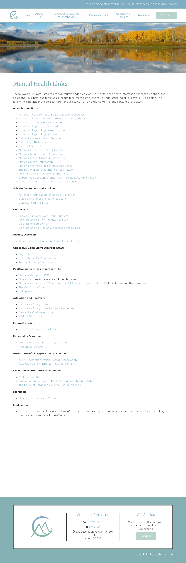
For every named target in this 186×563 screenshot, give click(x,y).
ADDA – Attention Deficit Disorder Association (48, 359)
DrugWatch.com (29, 411)
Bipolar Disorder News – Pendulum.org (43, 215)
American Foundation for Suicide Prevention (47, 194)
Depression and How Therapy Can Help (43, 219)
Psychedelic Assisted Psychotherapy (66, 15)
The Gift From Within (32, 287)
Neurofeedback (99, 15)
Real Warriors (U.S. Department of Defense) (78, 283)
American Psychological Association (42, 130)
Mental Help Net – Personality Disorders (44, 342)
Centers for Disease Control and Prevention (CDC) (50, 181)
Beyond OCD (27, 254)
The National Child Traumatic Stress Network (47, 169)
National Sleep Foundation (36, 161)
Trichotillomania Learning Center (40, 262)
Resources (144, 15)
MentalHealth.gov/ (30, 146)
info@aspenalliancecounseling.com (155, 3)
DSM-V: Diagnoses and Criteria (38, 398)
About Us (39, 15)
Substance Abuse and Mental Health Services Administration (57, 177)
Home (26, 15)
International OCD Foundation (38, 258)
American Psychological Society (39, 134)
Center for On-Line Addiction (37, 312)
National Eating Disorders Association (43, 158)
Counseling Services (123, 15)
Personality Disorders (32, 346)
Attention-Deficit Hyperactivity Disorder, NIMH (48, 363)
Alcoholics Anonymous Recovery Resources (46, 308)
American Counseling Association (40, 122)
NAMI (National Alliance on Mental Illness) (45, 173)
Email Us (94, 526)
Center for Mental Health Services (40, 138)
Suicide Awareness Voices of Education (43, 198)
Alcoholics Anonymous (33, 304)
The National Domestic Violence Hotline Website (50, 384)
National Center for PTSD (34, 275)
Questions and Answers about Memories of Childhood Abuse (57, 381)
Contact (166, 15)
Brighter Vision (163, 554)
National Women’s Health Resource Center (46, 165)
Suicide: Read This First (33, 202)
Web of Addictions (30, 316)
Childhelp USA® (29, 377)
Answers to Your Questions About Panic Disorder (50, 241)
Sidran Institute (28, 291)
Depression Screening (33, 223)
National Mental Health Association (41, 154)
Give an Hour (27, 279)
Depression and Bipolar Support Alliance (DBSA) (49, 227)
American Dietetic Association (38, 329)
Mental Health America (33, 142)
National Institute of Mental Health (41, 150)
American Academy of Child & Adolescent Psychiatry (52, 114)
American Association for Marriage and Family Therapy (53, 118)
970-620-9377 (122, 3)
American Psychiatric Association (40, 126)
